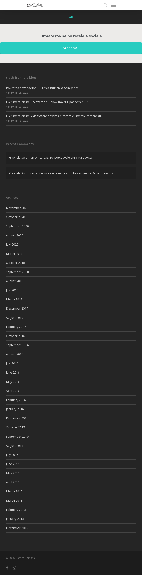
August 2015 (14, 446)
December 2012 (17, 528)
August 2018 (14, 281)
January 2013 (15, 519)
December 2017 (17, 308)
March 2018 (14, 299)
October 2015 (15, 427)
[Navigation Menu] (113, 5)
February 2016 (16, 400)
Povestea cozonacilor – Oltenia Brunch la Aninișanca (42, 88)
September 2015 (17, 436)
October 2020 (15, 217)
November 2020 (17, 208)
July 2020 (12, 244)
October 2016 (15, 336)
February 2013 (16, 510)
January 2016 (15, 409)
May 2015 (13, 473)
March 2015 (14, 491)
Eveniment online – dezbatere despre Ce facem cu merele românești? (54, 116)
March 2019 (14, 254)
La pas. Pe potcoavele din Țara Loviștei (66, 157)
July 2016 (12, 363)
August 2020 (14, 235)
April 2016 (13, 391)
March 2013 (14, 500)
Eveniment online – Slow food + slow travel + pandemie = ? (47, 102)
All (71, 17)
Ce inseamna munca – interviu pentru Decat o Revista (76, 173)
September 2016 (17, 345)
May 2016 (13, 382)
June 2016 (13, 372)
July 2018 (12, 290)
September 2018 (17, 272)
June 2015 (13, 464)
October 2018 (15, 263)
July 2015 (12, 455)
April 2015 (13, 482)
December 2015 (17, 418)
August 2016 (14, 354)
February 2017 (16, 327)
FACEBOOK (71, 48)
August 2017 (14, 318)
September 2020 (17, 226)
